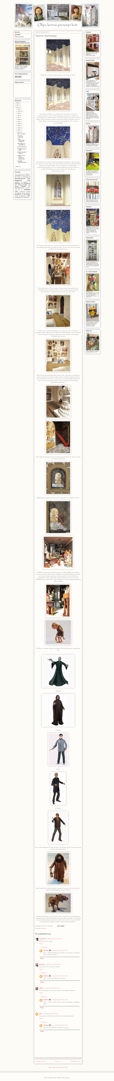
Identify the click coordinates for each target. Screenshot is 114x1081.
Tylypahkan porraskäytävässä (21, 162)
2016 (17, 103)
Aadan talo (21, 174)
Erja (40, 1013)
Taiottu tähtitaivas (22, 146)
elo (18, 117)
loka (19, 113)
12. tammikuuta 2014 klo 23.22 (51, 988)
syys (19, 115)
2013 (17, 166)
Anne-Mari (42, 938)
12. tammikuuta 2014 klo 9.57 (54, 938)
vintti (25, 197)
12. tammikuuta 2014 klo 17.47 (52, 964)
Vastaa (41, 943)
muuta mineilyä (20, 186)
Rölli (18, 193)
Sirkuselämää (18, 194)
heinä (19, 119)
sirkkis (41, 988)
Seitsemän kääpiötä (25, 193)
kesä (19, 121)
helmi (19, 130)
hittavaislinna (20, 178)
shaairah (41, 964)
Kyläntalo (17, 183)
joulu (19, 109)
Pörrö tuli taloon (21, 133)
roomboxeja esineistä (24, 191)
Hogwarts (44, 928)
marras (19, 111)
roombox (27, 190)
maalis (19, 127)
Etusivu (57, 1061)
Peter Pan (17, 189)
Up (17, 195)
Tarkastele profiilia (19, 36)
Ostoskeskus (18, 188)
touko (19, 123)
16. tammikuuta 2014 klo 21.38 (59, 976)
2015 (17, 105)
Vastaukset (44, 947)
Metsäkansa (27, 183)
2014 (17, 107)
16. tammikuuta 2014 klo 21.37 (59, 950)
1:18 (15, 174)
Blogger (68, 1077)
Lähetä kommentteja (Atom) (60, 1067)
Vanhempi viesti (76, 1061)
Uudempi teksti (40, 1061)
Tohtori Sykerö (26, 194)
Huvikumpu (17, 182)
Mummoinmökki (22, 185)
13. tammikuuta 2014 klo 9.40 (50, 1013)
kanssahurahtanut (75, 888)
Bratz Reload (25, 175)
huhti (19, 125)
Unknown (46, 950)
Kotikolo (25, 182)
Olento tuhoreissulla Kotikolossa (21, 140)
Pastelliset (26, 188)
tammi (19, 132)
